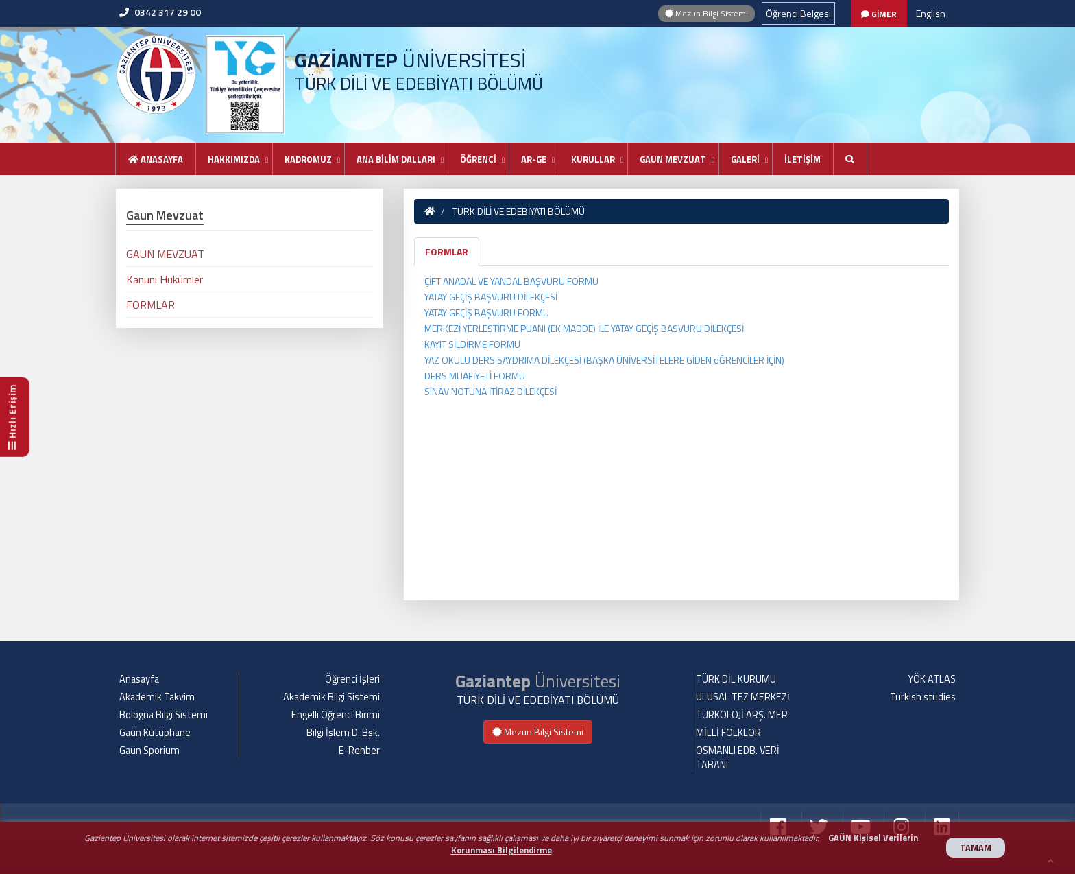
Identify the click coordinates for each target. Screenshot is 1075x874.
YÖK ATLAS (932, 679)
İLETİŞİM (802, 159)
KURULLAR (593, 159)
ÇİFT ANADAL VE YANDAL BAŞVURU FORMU (511, 281)
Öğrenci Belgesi (798, 13)
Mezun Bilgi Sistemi (706, 13)
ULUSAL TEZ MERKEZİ (743, 697)
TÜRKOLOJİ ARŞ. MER (742, 714)
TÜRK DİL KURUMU (736, 679)
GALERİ (745, 159)
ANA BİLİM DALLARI (396, 159)
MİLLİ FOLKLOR (728, 732)
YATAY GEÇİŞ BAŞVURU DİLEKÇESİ (490, 297)
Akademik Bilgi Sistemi (331, 697)
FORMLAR (446, 251)
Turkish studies (923, 697)
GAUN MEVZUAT (673, 159)
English (930, 13)
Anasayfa (155, 159)
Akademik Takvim (157, 697)
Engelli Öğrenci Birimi (335, 714)
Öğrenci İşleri (352, 679)
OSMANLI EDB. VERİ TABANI (738, 757)
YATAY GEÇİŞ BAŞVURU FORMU (486, 312)
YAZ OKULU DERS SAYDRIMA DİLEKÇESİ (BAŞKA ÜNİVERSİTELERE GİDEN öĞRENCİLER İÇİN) (604, 360)
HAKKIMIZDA (234, 159)
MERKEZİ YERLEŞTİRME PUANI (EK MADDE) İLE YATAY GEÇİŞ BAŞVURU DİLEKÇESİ (584, 328)
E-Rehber (359, 750)
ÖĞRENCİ (478, 159)
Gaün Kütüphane (155, 732)
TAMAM (975, 847)
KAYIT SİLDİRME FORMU (472, 344)
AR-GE (533, 159)
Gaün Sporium (149, 750)
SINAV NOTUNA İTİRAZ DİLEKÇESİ (490, 391)
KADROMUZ (308, 159)
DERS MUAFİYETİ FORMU (474, 375)
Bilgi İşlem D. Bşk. (343, 732)
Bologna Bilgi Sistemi (163, 714)
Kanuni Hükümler (164, 279)
